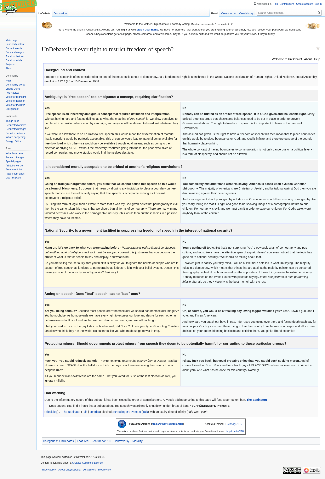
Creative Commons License (87, 462)
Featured (83, 441)
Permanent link (14, 169)
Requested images (16, 129)
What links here (14, 153)
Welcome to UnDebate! (287, 59)
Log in (318, 3)
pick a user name (147, 29)
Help (317, 59)
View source (228, 13)
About (308, 59)
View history (246, 13)
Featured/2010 (101, 441)
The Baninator (71, 411)
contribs (95, 411)
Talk (84, 411)
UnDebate (44, 13)
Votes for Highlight (16, 96)
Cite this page (13, 177)
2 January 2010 (233, 424)
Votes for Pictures (15, 105)
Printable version (15, 165)
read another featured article (167, 424)
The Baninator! (257, 399)
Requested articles (16, 125)
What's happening (15, 137)
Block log (51, 411)
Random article (14, 60)
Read (214, 13)
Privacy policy (48, 469)
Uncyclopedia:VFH (234, 431)
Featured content (15, 44)
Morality (137, 441)
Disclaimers (89, 469)
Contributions (287, 3)
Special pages (13, 161)
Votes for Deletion (15, 100)
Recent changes (15, 52)
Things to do (12, 121)
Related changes (15, 157)
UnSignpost (12, 109)
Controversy (121, 441)
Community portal (15, 84)
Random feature (14, 56)
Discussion (60, 13)
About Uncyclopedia (69, 469)
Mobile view (104, 469)
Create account (304, 3)
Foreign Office (13, 141)
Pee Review (12, 92)
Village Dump (13, 88)
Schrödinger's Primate (127, 411)
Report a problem (15, 133)
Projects (10, 64)
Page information (15, 173)
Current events (14, 48)
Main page (11, 40)
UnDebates (66, 441)
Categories (50, 441)
